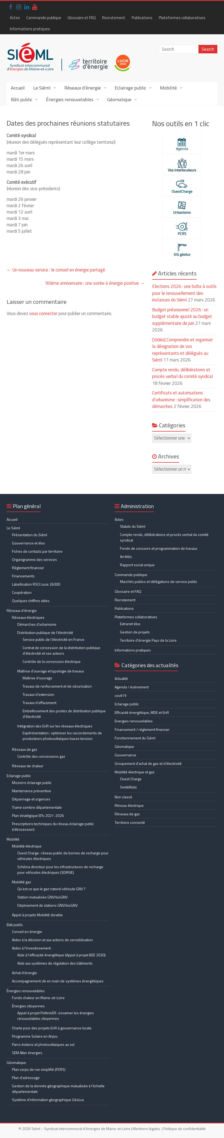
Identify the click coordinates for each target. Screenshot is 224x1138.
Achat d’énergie (24, 972)
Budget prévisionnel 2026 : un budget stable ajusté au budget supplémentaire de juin (182, 316)
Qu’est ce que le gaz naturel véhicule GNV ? (51, 889)
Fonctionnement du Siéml (135, 738)
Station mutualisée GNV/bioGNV (42, 897)
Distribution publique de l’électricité (45, 632)
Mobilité (168, 87)
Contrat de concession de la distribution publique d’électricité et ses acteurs (61, 650)
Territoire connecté (130, 822)
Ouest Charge (131, 779)
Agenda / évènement (132, 687)
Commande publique (43, 18)
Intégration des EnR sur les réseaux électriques (54, 726)
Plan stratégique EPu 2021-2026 (38, 815)
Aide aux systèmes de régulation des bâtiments (55, 963)
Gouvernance (125, 755)
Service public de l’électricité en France (53, 639)
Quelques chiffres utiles (30, 600)
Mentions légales (146, 1128)
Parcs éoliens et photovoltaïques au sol (43, 1044)
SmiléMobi (128, 787)
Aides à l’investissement (31, 948)
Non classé (123, 797)
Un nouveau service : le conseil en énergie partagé (56, 269)
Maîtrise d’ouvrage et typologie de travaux (50, 671)
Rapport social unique (137, 565)
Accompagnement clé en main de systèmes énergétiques (57, 981)
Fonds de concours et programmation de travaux (158, 548)
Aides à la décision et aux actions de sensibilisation (52, 940)
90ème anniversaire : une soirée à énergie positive (94, 283)
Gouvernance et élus (28, 543)
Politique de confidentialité (184, 1128)
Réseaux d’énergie (82, 87)
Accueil (18, 87)
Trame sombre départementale (37, 807)
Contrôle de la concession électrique (52, 661)
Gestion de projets (135, 632)
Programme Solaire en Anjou (34, 1036)
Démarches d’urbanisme (36, 624)
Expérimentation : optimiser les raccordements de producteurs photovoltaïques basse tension (62, 735)
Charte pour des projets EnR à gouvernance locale (52, 1028)
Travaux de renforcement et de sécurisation (57, 686)
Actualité (121, 678)
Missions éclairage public (32, 782)
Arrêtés (126, 556)
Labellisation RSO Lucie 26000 (36, 584)
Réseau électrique (129, 805)
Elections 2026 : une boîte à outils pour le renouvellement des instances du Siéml (184, 293)
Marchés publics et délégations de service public (158, 581)
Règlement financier (28, 567)
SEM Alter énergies (27, 1052)
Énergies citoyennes (28, 1006)
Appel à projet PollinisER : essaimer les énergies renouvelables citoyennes (55, 1015)
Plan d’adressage (26, 1077)
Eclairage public (130, 87)
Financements (23, 576)
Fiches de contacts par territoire (37, 551)
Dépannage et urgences (31, 799)
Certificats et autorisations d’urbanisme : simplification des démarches (181, 399)
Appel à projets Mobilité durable (37, 915)
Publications (142, 18)
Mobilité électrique (27, 846)
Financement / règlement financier (142, 729)
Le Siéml (42, 87)
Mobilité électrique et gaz (135, 772)
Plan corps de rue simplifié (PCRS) (38, 1069)
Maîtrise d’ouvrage (37, 678)
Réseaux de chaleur (27, 766)
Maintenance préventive (31, 791)
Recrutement (113, 18)
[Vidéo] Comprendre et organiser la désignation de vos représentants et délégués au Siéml (182, 350)
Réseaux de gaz (24, 749)
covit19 (120, 695)
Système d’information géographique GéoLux (48, 1099)
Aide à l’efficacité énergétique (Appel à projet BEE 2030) (61, 955)
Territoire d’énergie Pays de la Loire (148, 640)
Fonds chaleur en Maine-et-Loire (38, 997)
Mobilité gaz (21, 882)
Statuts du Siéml (132, 526)
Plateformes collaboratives (182, 18)
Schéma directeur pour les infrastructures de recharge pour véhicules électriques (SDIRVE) (60, 869)
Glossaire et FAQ (82, 18)
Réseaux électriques (28, 617)
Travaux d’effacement (39, 702)
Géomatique (119, 99)
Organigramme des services (34, 559)
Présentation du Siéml (29, 535)
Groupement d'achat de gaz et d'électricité (148, 763)
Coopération (22, 592)
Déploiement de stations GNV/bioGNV (47, 905)
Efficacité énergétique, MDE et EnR (142, 712)
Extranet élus (130, 623)
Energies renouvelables (134, 721)
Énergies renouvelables (69, 99)
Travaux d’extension (38, 694)
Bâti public (21, 99)
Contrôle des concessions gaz (41, 756)
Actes (15, 18)
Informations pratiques (30, 29)
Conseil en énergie (27, 931)
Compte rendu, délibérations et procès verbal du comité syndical (182, 373)
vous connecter (43, 313)
